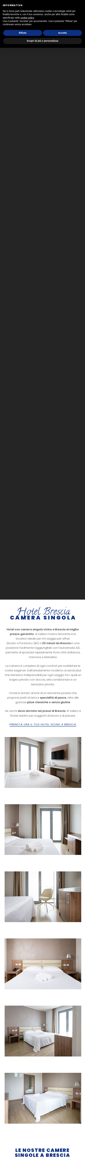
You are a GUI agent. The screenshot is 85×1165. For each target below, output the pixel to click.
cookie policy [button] (27, 17)
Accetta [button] (62, 32)
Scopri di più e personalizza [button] (42, 40)
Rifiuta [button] (22, 32)
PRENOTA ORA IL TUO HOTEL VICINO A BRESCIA (43, 724)
